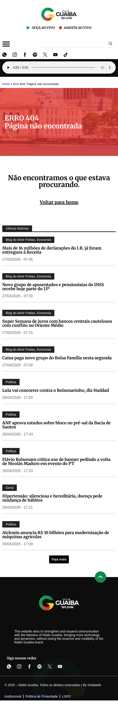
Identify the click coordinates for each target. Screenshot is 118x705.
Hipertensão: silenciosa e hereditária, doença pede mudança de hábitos (52, 498)
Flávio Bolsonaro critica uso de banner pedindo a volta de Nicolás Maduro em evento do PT (56, 461)
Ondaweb (94, 685)
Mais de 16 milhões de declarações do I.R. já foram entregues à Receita (51, 250)
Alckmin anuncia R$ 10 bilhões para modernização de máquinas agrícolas (55, 534)
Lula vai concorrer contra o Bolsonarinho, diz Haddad (55, 390)
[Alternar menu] (6, 44)
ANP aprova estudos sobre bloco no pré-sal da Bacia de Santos (56, 425)
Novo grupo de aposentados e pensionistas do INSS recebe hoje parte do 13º (53, 286)
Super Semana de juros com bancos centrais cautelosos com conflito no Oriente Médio (57, 323)
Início (6, 84)
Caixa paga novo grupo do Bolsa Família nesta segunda (57, 357)
